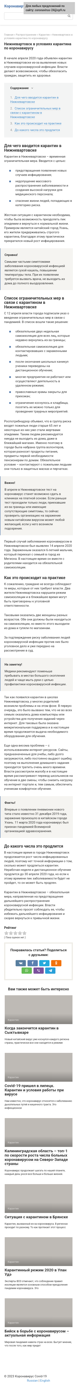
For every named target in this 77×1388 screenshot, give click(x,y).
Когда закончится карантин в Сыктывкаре (32, 1030)
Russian (32, 1380)
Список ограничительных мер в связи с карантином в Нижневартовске (35, 113)
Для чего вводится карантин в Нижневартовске (34, 100)
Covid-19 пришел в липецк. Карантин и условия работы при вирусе (34, 1090)
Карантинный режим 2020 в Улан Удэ (36, 1272)
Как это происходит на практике (38, 123)
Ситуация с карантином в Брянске (36, 1217)
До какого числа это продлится (37, 130)
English (45, 1380)
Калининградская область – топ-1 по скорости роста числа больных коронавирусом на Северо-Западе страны (36, 1157)
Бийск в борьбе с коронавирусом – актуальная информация (37, 1333)
